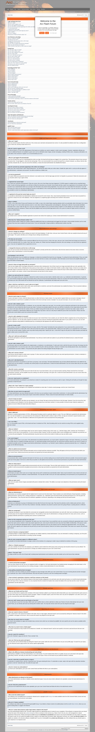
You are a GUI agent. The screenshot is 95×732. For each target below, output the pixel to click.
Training (38, 9)
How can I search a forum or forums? (15, 107)
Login (8, 9)
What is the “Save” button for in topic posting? (17, 62)
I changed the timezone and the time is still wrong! (18, 40)
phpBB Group (48, 696)
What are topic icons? (12, 79)
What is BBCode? (11, 69)
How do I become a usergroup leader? (15, 88)
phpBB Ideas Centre (73, 703)
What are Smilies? (11, 71)
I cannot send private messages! (14, 96)
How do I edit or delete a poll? (14, 56)
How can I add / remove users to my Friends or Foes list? (19, 103)
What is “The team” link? (13, 92)
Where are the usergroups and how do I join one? (18, 87)
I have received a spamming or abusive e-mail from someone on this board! (23, 98)
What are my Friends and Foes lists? (15, 102)
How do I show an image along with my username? (18, 43)
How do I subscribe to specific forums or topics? (18, 117)
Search (19, 9)
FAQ (15, 9)
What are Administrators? (13, 83)
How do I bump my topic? (13, 65)
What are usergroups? (12, 85)
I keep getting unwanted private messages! (16, 97)
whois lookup (30, 713)
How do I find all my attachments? (15, 123)
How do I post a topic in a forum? (15, 49)
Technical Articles (25, 9)
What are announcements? (13, 75)
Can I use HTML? (11, 70)
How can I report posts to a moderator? (16, 61)
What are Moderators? (12, 84)
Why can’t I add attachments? (14, 58)
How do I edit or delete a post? (14, 51)
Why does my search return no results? (16, 108)
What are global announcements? (14, 74)
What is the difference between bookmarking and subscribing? (20, 116)
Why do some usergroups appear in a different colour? (19, 89)
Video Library (32, 9)
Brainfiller (43, 9)
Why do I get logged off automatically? (16, 25)
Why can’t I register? (12, 33)
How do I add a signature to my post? (15, 52)
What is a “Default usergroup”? (14, 91)
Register (11, 9)
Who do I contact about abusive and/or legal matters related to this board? (23, 130)
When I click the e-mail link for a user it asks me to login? (20, 46)
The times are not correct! (13, 39)
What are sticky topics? (12, 76)
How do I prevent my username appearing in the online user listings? (22, 26)
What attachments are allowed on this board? (17, 122)
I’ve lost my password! (12, 28)
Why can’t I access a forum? (13, 57)
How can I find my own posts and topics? (16, 112)
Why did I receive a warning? (14, 60)
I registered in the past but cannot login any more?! (18, 30)
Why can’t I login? (11, 22)
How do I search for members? (14, 111)
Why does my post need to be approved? (16, 64)
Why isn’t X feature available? (14, 128)
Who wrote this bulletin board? (14, 127)
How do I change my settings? (14, 38)
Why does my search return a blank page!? (16, 109)
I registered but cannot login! (14, 29)
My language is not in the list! (14, 42)
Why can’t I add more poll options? (15, 55)
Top (8, 145)
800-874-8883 (65, 729)
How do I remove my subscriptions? (15, 118)
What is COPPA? (11, 32)
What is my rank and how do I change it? (16, 44)
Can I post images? (12, 72)
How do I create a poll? (12, 53)
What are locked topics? (13, 78)
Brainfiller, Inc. (41, 729)
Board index (10, 725)
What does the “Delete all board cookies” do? (17, 34)
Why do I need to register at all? (14, 24)
